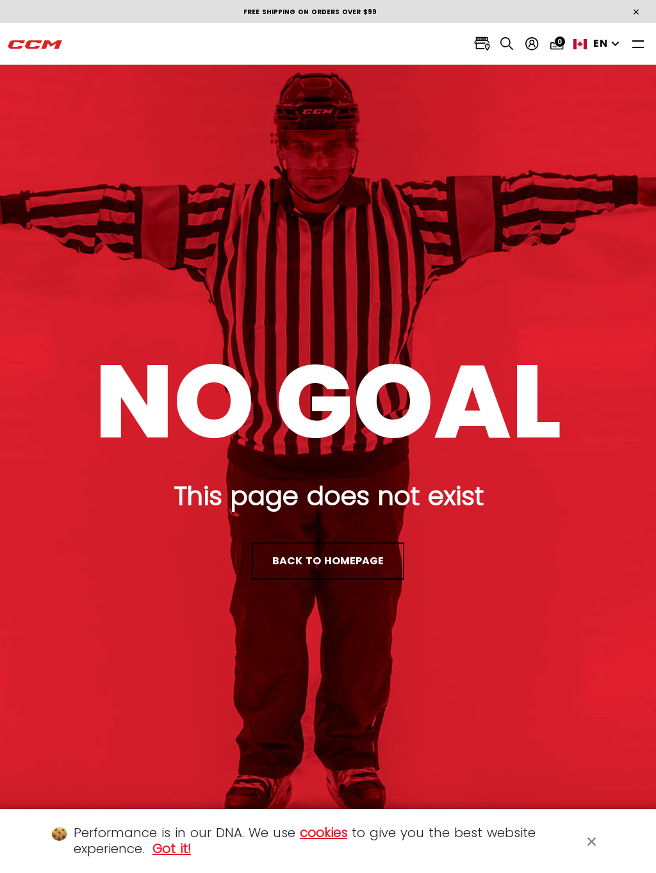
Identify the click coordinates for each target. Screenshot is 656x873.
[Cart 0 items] (557, 44)
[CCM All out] (35, 44)
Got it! (171, 848)
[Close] (592, 841)
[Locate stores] (482, 44)
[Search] (507, 44)
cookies (323, 833)
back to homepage (328, 560)
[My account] (532, 44)
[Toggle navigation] (638, 44)
